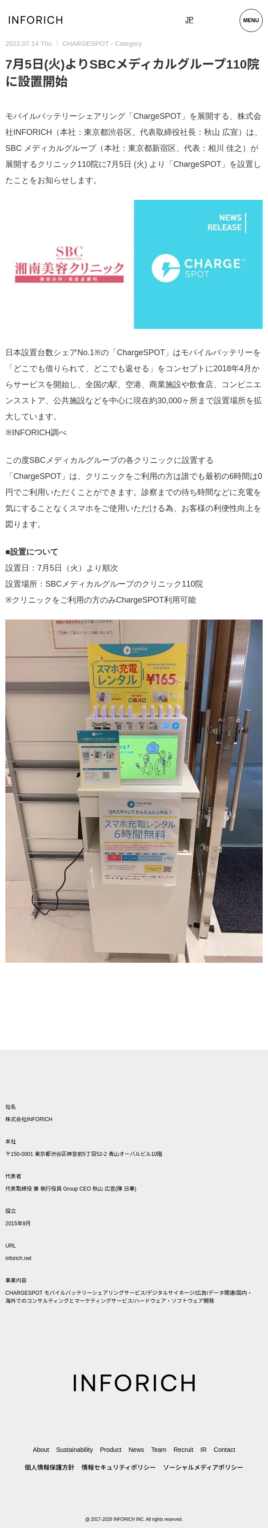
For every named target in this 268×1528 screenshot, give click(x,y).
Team (158, 1449)
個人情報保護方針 (50, 1467)
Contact (224, 1449)
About (41, 1449)
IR (203, 1449)
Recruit (183, 1449)
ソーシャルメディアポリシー (203, 1467)
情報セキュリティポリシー (119, 1467)
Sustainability (74, 1449)
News (136, 1449)
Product (110, 1449)
